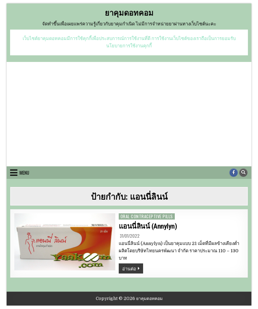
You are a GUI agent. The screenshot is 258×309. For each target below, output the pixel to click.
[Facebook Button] (233, 172)
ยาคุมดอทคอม (129, 12)
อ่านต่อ (132, 269)
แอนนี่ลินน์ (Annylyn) (148, 226)
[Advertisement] (129, 114)
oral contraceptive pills (146, 216)
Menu (24, 172)
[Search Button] (243, 172)
